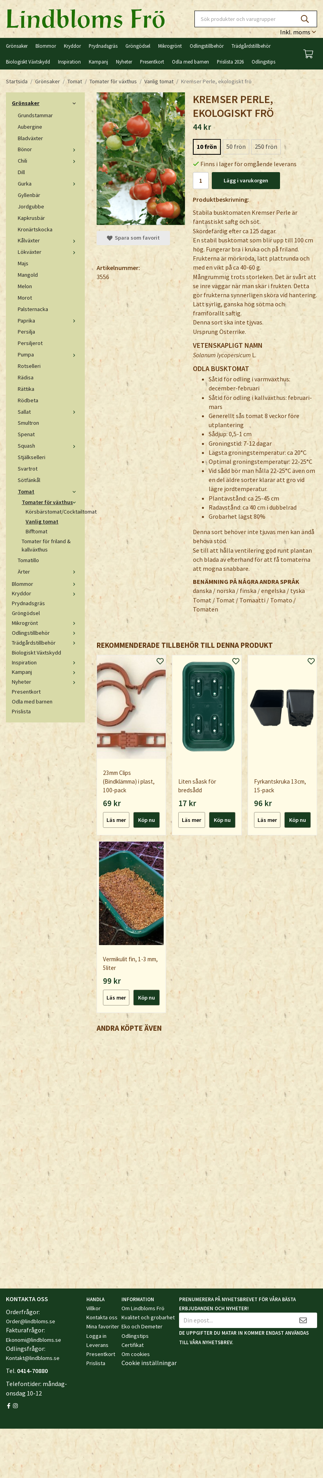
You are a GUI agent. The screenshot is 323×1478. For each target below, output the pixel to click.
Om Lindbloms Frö (142, 1308)
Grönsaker (17, 46)
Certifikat (132, 1345)
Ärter (48, 571)
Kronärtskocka (35, 229)
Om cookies (135, 1354)
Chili (48, 160)
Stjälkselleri (31, 457)
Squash (48, 445)
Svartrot (27, 468)
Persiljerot (30, 343)
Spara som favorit (133, 237)
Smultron (28, 422)
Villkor (93, 1308)
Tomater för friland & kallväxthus (46, 545)
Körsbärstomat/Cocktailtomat (52, 511)
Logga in (96, 1335)
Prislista (21, 711)
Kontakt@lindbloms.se (33, 1358)
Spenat (26, 434)
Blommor (45, 46)
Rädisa (26, 377)
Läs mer (116, 819)
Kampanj (98, 61)
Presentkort (152, 61)
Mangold (28, 274)
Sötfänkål (29, 480)
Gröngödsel (137, 46)
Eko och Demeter (141, 1326)
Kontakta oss (102, 1317)
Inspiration (69, 61)
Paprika (48, 320)
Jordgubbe (31, 206)
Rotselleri (29, 366)
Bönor (48, 149)
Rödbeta (28, 400)
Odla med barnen (190, 61)
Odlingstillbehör (207, 46)
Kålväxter (48, 240)
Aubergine (30, 126)
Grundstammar (35, 115)
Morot (25, 297)
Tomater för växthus (50, 502)
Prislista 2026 (230, 61)
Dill (21, 172)
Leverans (97, 1345)
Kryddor (72, 46)
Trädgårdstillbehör (251, 46)
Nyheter (124, 61)
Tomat (48, 491)
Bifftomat (36, 531)
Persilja (26, 331)
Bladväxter (30, 138)
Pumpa (48, 354)
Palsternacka (33, 309)
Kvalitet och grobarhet (148, 1317)
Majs (23, 263)
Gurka (48, 183)
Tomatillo (28, 560)
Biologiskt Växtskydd (28, 61)
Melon (25, 286)
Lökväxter (48, 251)
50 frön (236, 146)
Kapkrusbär (31, 217)
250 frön (266, 146)
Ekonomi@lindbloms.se (33, 1339)
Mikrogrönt (170, 46)
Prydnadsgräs (103, 46)
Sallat (48, 411)
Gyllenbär (29, 195)
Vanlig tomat (42, 521)
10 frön (207, 146)
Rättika (26, 388)
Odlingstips (263, 61)
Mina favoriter (102, 1326)
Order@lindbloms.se (30, 1321)
